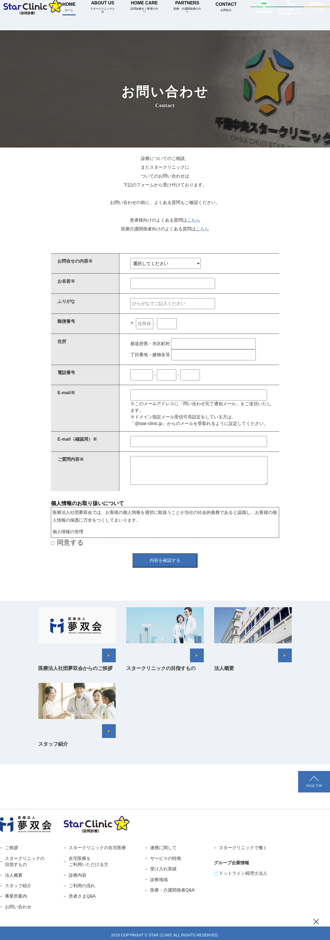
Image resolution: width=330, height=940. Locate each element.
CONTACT (226, 7)
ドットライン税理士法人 (243, 873)
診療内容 (77, 875)
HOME (69, 7)
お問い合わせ (18, 906)
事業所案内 (16, 896)
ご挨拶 (11, 847)
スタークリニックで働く (243, 847)
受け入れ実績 (163, 869)
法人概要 (14, 875)
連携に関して (163, 847)
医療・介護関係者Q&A (172, 890)
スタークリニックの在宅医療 (97, 847)
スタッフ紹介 (18, 885)
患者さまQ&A (82, 896)
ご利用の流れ (82, 885)
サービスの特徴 (165, 858)
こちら (193, 220)
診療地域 (159, 879)
